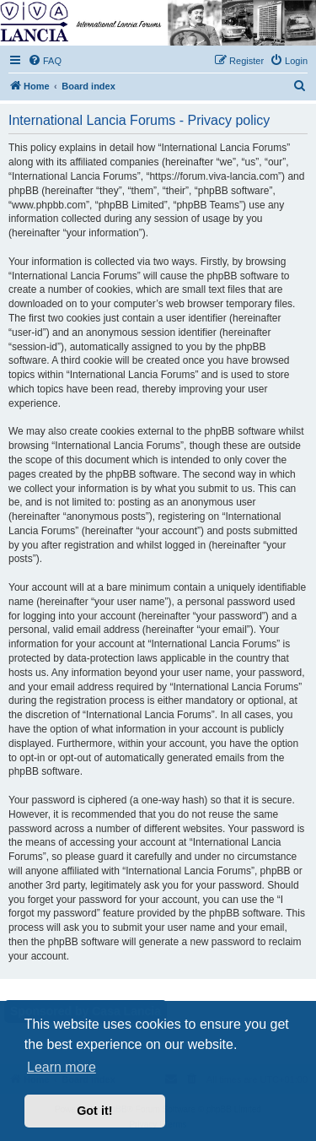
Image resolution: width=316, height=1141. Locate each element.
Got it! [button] (94, 1110)
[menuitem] (45, 61)
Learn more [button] (61, 1067)
